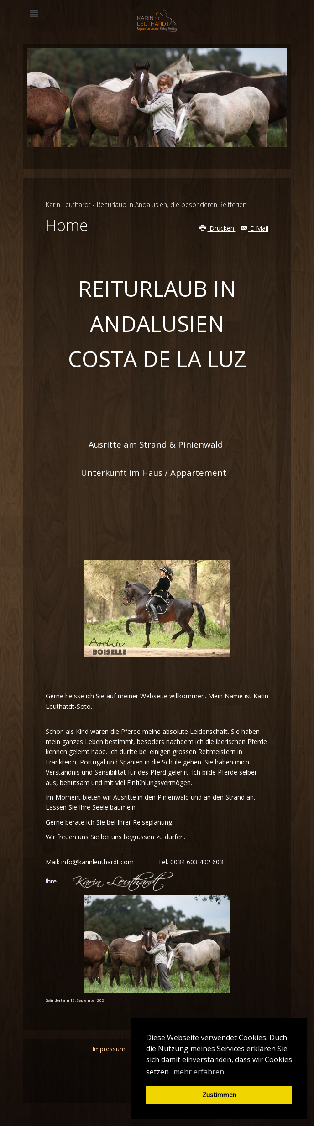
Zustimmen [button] (219, 1094)
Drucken (217, 228)
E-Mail (255, 228)
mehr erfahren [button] (198, 1072)
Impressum (109, 1048)
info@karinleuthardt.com (97, 861)
